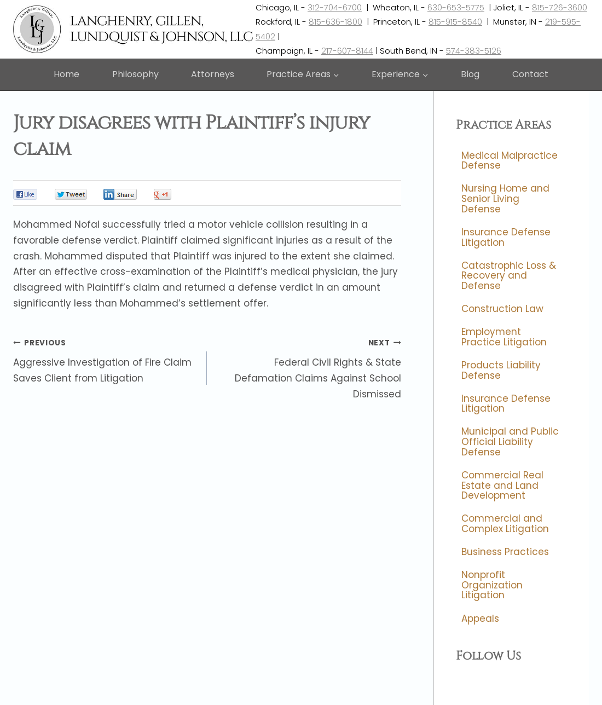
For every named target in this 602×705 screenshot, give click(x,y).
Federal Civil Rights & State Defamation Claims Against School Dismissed (308, 367)
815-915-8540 (455, 21)
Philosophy (135, 74)
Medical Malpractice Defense (509, 160)
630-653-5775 (455, 7)
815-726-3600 (559, 7)
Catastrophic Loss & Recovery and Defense (508, 275)
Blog (470, 74)
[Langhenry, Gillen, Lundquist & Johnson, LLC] (134, 29)
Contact (530, 74)
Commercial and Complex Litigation (505, 524)
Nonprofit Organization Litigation (492, 585)
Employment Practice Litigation (504, 337)
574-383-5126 (473, 50)
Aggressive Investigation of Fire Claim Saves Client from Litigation (105, 359)
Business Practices (505, 552)
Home (66, 74)
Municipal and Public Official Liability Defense (510, 442)
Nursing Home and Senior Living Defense (505, 199)
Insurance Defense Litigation (506, 237)
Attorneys (212, 74)
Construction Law (502, 309)
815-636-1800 (335, 21)
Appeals (480, 618)
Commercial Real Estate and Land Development (502, 485)
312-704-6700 (335, 7)
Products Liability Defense (501, 370)
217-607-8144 (347, 50)
